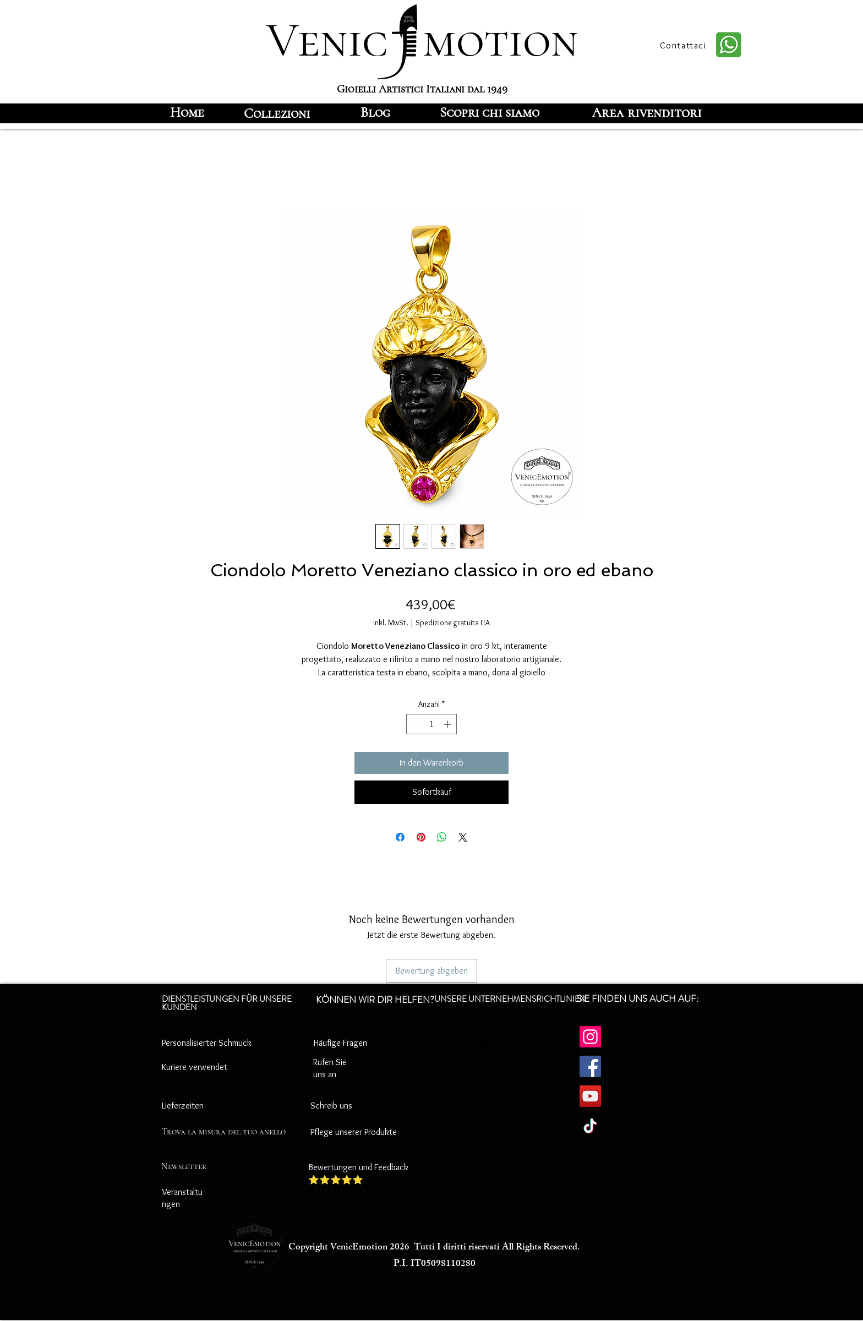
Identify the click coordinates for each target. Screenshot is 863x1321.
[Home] (187, 112)
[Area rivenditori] (646, 112)
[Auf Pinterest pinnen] (421, 837)
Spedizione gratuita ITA (453, 622)
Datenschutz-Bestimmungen (481, 1043)
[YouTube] (590, 1096)
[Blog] (375, 112)
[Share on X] (462, 837)
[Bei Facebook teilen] (400, 837)
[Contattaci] (684, 45)
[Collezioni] (277, 113)
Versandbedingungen (467, 1171)
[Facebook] (590, 1066)
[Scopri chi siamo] (489, 112)
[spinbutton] (431, 724)
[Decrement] (415, 724)
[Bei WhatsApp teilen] (442, 837)
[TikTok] (590, 1126)
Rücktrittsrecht (456, 1132)
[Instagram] (590, 1036)
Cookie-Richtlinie (459, 1063)
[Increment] (448, 724)
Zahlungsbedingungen (469, 1102)
